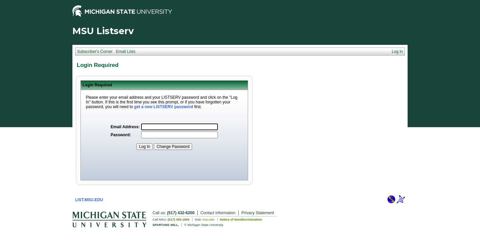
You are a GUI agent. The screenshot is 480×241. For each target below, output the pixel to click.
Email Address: (125, 127)
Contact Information (218, 213)
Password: (121, 135)
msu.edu (208, 219)
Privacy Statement (257, 213)
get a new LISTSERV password (163, 106)
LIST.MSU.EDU (89, 199)
